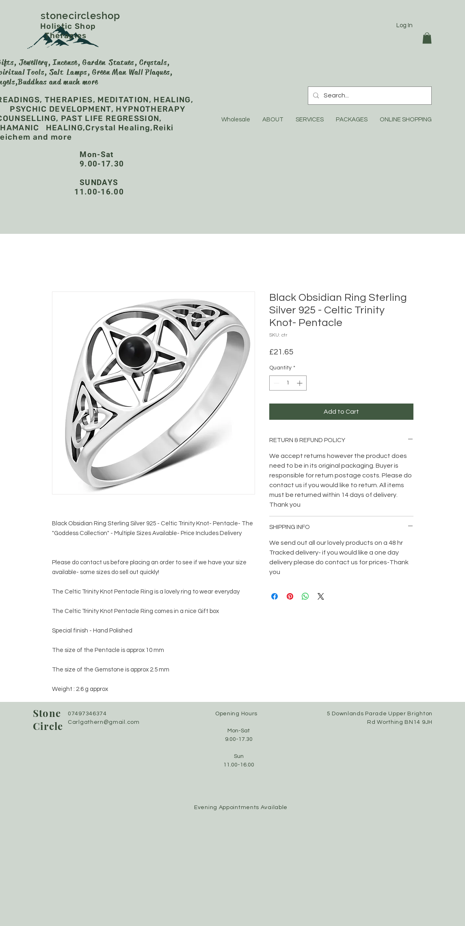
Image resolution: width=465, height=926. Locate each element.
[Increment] (300, 383)
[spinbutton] (288, 383)
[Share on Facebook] (274, 596)
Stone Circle (48, 719)
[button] (427, 37)
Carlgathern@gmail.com (104, 722)
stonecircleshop (99, 16)
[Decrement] (275, 383)
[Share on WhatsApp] (305, 596)
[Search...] (369, 95)
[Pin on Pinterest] (290, 596)
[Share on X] (321, 596)
